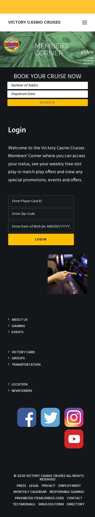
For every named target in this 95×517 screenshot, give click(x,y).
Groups (18, 358)
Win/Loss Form (51, 504)
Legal (34, 485)
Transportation (26, 364)
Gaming (18, 326)
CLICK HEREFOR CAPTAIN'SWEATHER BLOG (89, 60)
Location (20, 384)
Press (21, 485)
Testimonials (24, 504)
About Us (20, 319)
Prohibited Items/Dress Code (39, 498)
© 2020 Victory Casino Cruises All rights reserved (49, 477)
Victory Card (23, 352)
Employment (70, 485)
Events (18, 332)
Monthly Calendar (30, 492)
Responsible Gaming (67, 492)
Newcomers (22, 391)
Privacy (48, 485)
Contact (74, 498)
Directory (76, 504)
